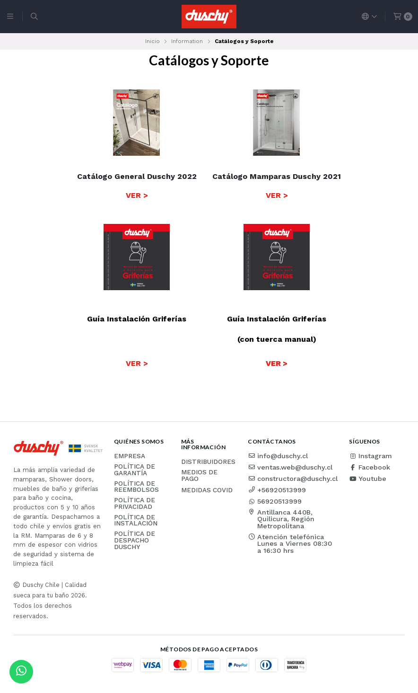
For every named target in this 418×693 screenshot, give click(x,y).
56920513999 (275, 501)
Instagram (370, 456)
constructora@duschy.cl (293, 478)
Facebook (369, 467)
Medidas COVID (207, 490)
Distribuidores (208, 462)
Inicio (152, 41)
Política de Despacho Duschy (134, 540)
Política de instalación (135, 520)
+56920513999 (277, 490)
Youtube (367, 478)
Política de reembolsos (136, 486)
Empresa (129, 456)
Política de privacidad (134, 503)
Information (187, 41)
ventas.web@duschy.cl (290, 467)
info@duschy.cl (278, 456)
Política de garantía (134, 469)
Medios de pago (199, 475)
